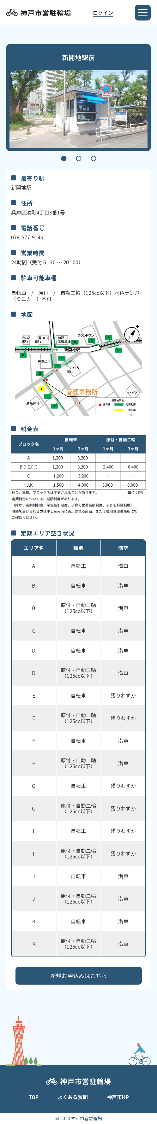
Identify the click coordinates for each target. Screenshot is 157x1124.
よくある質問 (72, 1097)
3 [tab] (93, 158)
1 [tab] (63, 158)
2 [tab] (78, 158)
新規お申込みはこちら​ (78, 975)
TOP (33, 1097)
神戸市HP (118, 1097)
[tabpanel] (78, 109)
